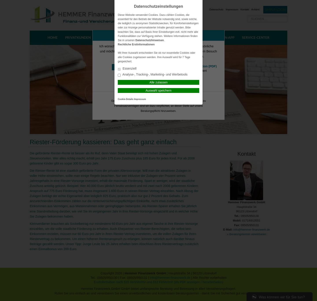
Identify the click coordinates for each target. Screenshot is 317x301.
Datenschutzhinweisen (149, 40)
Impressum (140, 99)
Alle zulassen (158, 82)
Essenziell (127, 69)
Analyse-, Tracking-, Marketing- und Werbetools (153, 75)
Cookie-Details (125, 99)
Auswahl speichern (158, 90)
